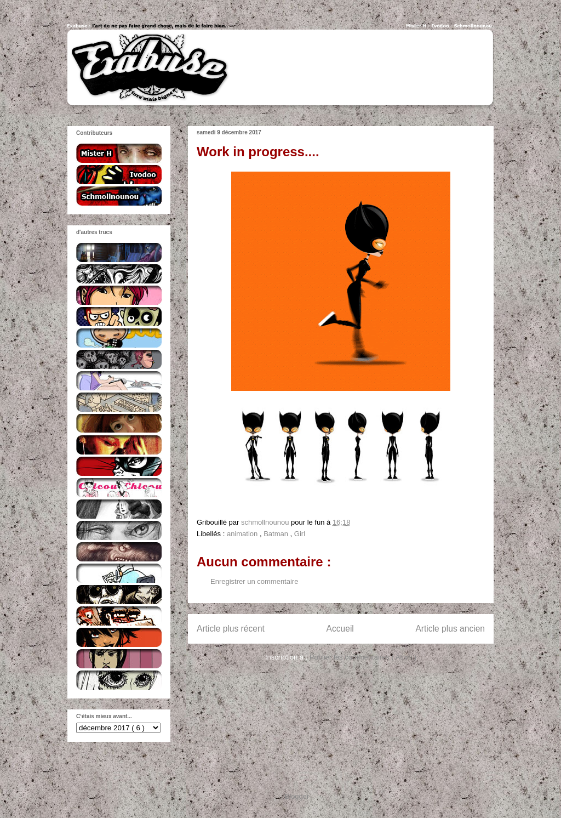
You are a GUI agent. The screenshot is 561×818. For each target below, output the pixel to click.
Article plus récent (231, 628)
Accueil (340, 628)
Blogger (297, 796)
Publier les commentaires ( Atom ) (363, 657)
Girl (299, 534)
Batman (277, 534)
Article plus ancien (450, 628)
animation (243, 534)
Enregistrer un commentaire (254, 581)
